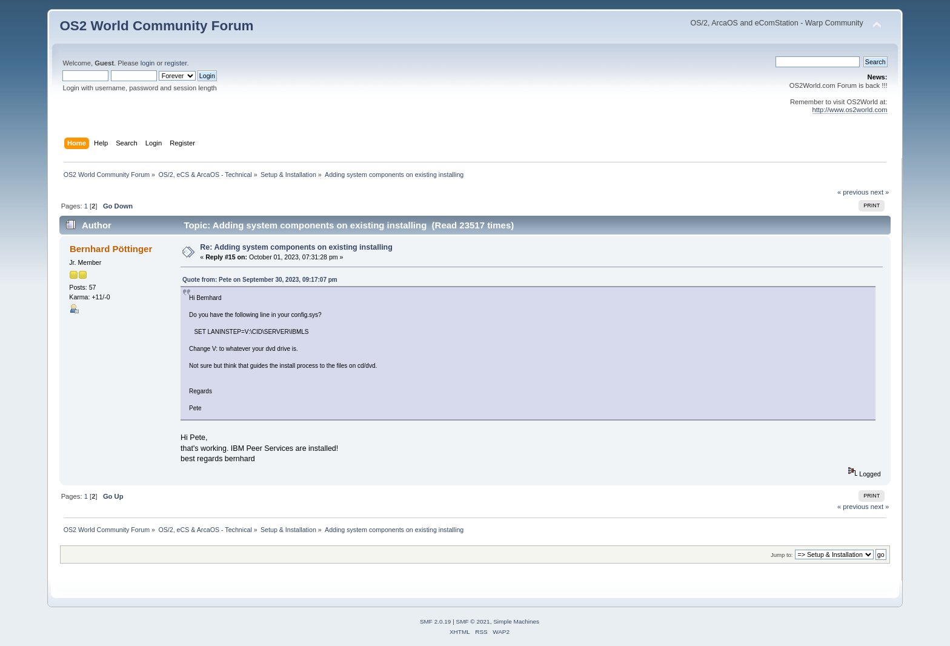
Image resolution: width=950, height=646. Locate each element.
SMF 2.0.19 (435, 621)
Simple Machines (516, 621)
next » (880, 192)
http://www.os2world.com (850, 109)
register (176, 63)
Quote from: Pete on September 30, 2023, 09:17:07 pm (259, 279)
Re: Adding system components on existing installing (296, 247)
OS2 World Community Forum (156, 25)
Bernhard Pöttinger (111, 249)
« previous (853, 192)
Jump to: (782, 554)
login (148, 63)
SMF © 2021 (473, 621)
